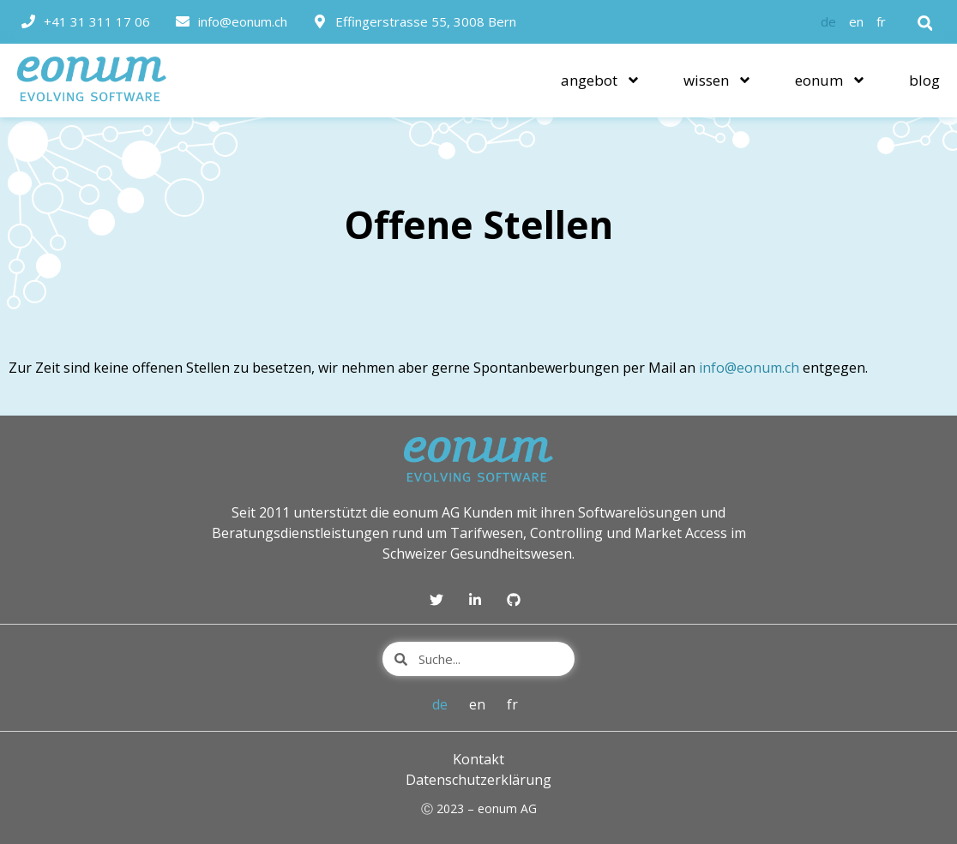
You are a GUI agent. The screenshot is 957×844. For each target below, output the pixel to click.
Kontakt (478, 759)
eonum (830, 80)
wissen (717, 80)
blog (924, 80)
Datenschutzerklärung (478, 779)
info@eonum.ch (749, 367)
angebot (601, 80)
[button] (925, 23)
